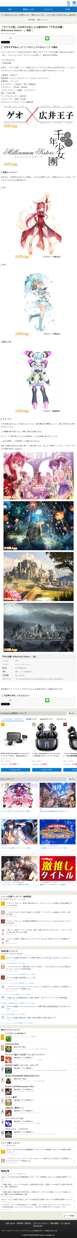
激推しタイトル (43, 20)
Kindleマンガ (31, 719)
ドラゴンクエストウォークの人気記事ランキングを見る (18, 974)
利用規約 (20, 1223)
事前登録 (31, 20)
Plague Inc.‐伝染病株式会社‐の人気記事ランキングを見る (18, 1003)
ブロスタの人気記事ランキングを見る (13, 1014)
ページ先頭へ (70, 1216)
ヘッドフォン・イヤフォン (12, 719)
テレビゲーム (61, 719)
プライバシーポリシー (41, 1223)
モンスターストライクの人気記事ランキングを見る (17, 1023)
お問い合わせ (10, 1223)
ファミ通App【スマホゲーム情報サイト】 (15, 15)
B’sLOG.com (37, 1226)
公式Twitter (7, 63)
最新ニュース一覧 (38, 15)
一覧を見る (71, 713)
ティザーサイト (9, 60)
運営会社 (28, 1223)
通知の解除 (54, 1223)
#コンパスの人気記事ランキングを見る (13, 963)
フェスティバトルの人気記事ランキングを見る (16, 994)
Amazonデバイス (46, 719)
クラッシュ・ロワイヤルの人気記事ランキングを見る (18, 983)
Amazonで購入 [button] (15, 770)
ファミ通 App (9, 3)
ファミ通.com (65, 1223)
